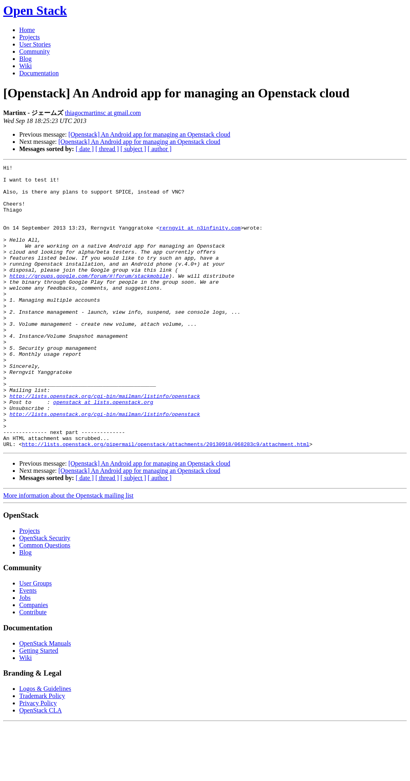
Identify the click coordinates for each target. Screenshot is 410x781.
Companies (33, 661)
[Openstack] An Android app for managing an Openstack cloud (149, 134)
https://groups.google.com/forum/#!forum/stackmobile (89, 298)
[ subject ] (133, 148)
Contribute (32, 668)
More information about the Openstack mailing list (68, 552)
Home (27, 29)
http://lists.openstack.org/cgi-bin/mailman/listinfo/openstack (105, 442)
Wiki (25, 66)
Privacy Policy (38, 759)
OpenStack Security (44, 594)
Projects (29, 37)
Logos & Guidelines (45, 745)
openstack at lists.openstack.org (103, 450)
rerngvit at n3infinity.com (200, 240)
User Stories (35, 44)
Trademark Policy (42, 752)
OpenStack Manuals (45, 699)
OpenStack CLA (40, 766)
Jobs (24, 654)
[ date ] (85, 148)
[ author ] (160, 148)
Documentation (39, 73)
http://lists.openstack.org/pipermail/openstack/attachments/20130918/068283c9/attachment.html (166, 500)
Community (34, 51)
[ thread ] (107, 148)
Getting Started (38, 707)
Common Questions (44, 601)
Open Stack (35, 10)
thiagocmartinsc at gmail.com (103, 112)
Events (28, 647)
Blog (25, 58)
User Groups (35, 639)
